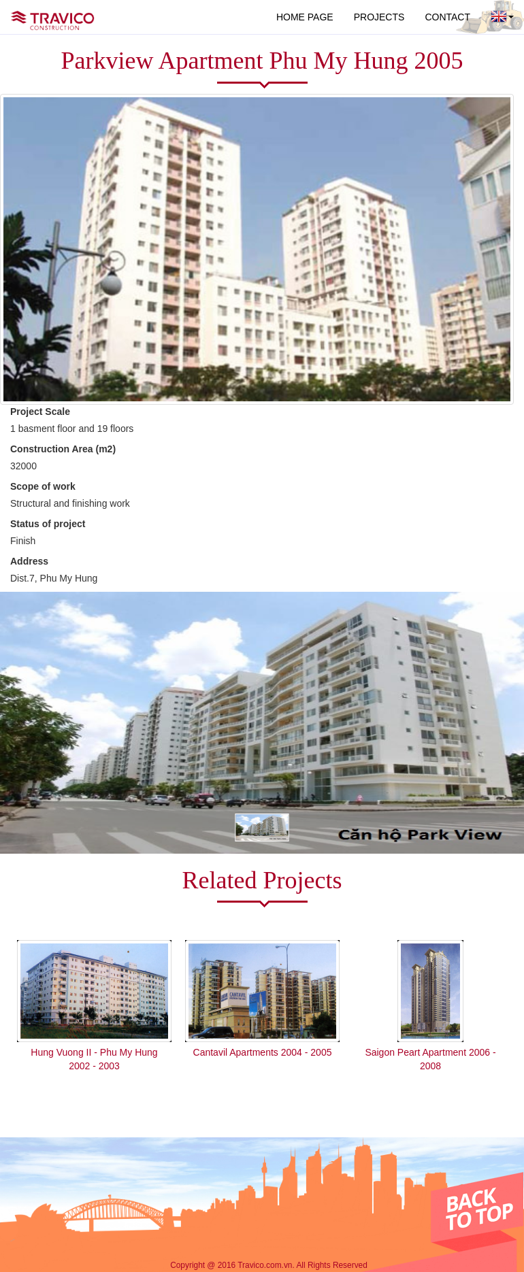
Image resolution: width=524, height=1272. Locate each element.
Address (29, 561)
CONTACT (447, 17)
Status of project (47, 523)
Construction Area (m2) (63, 448)
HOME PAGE (304, 17)
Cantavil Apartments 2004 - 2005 (262, 1052)
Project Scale (40, 411)
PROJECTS (379, 17)
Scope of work (43, 486)
